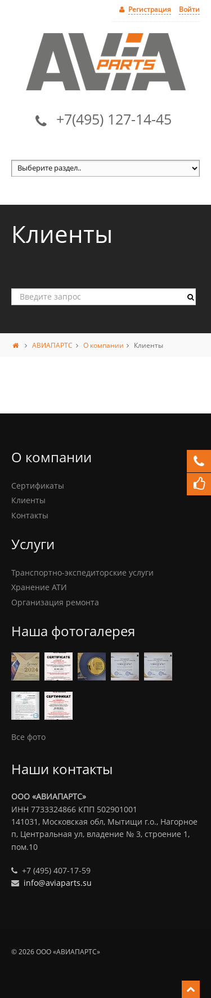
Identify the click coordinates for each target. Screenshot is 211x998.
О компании (103, 345)
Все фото (28, 737)
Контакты (29, 515)
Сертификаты (37, 485)
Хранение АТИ (39, 587)
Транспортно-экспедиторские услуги (82, 572)
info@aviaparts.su (58, 882)
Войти (189, 9)
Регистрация (149, 9)
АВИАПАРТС (52, 345)
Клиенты (28, 500)
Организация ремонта (55, 602)
